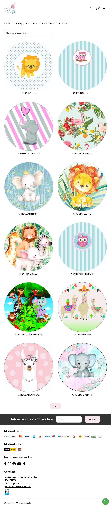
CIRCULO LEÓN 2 (82, 213)
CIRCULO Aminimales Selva (28, 334)
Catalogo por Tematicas (26, 23)
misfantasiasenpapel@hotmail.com (22, 477)
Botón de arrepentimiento (18, 486)
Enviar (92, 419)
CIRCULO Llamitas (82, 334)
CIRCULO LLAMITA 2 (29, 394)
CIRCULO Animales (28, 274)
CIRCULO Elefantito (29, 213)
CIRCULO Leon (28, 93)
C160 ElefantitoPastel (29, 153)
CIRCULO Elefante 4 (82, 394)
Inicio (7, 23)
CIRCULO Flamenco (82, 153)
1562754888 (10, 480)
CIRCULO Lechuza (82, 93)
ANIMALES (48, 23)
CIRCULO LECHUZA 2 (82, 274)
